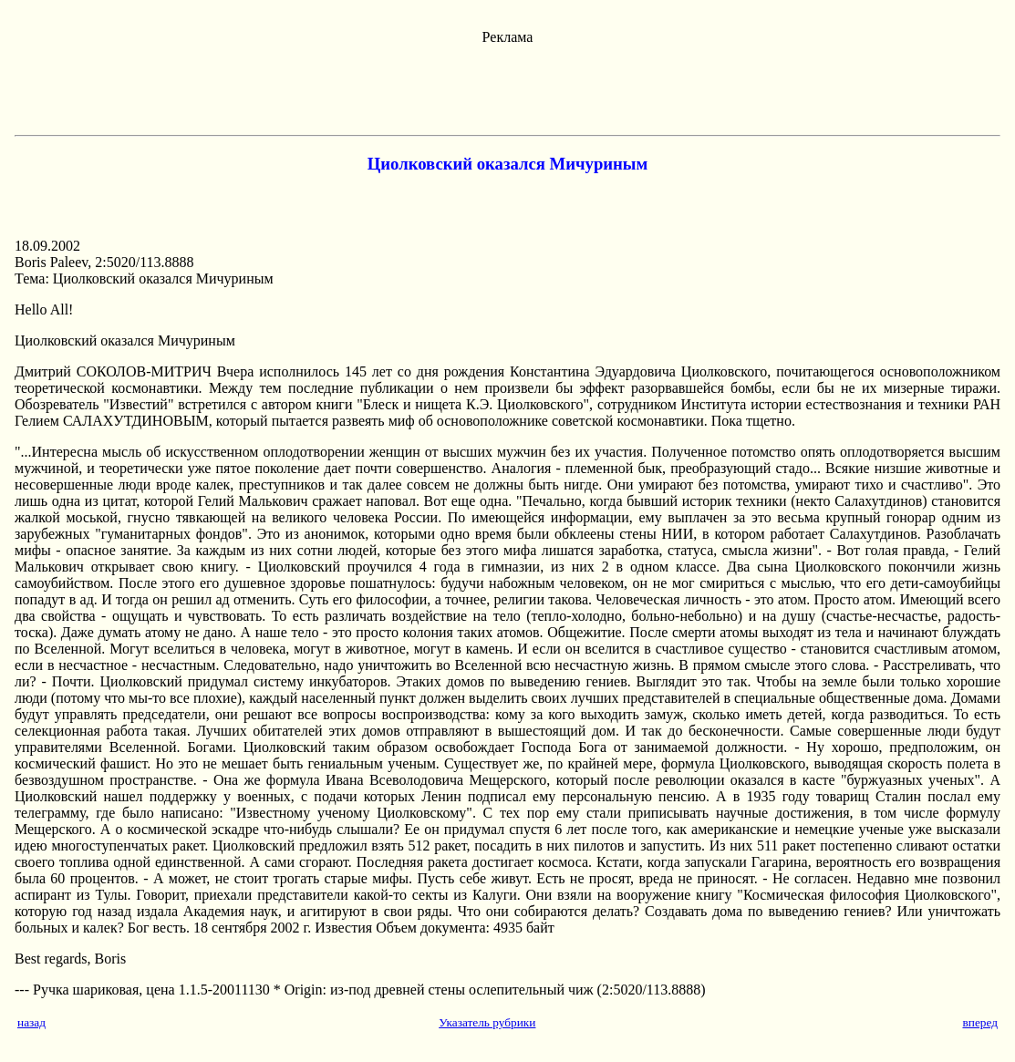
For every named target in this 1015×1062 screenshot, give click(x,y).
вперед (980, 1022)
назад (31, 1022)
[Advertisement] (508, 87)
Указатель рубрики (487, 1022)
